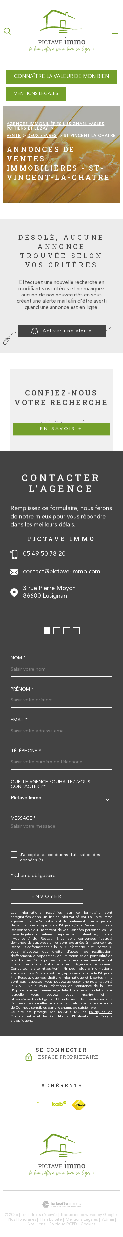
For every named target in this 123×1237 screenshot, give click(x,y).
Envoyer (47, 897)
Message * (23, 818)
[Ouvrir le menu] (116, 31)
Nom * (18, 658)
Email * (19, 720)
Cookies (88, 1224)
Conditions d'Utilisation (71, 1016)
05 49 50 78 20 (44, 554)
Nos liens (36, 1224)
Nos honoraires (22, 1220)
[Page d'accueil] (61, 31)
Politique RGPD (63, 1224)
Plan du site (51, 1220)
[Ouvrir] (7, 31)
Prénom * (22, 689)
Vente (14, 136)
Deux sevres (42, 136)
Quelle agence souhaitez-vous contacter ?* (50, 785)
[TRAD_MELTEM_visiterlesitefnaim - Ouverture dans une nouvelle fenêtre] (79, 1105)
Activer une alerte (61, 331)
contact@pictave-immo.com (61, 572)
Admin (108, 1220)
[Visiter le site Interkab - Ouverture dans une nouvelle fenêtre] (51, 1105)
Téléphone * (26, 751)
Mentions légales (82, 1220)
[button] (47, 630)
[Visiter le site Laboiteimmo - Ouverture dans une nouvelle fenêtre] (61, 1204)
